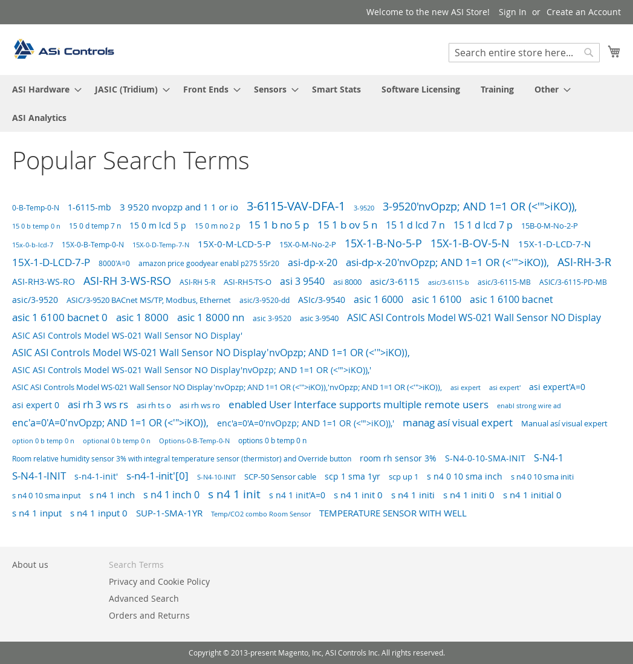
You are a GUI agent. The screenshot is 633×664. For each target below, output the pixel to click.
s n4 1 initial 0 (532, 495)
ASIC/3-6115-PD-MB (573, 282)
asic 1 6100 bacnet (511, 299)
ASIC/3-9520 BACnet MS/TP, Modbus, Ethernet (149, 300)
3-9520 (364, 207)
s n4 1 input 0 (99, 513)
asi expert (465, 387)
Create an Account (584, 12)
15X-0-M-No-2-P (307, 244)
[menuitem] (43, 89)
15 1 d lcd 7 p (483, 225)
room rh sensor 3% (398, 458)
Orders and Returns (149, 615)
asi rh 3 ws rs (98, 404)
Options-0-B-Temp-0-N (194, 440)
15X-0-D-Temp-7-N (160, 244)
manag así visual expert (458, 422)
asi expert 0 (35, 405)
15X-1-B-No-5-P (383, 243)
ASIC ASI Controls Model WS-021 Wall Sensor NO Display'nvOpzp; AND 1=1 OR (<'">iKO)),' (191, 370)
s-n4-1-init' (96, 476)
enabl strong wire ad (529, 406)
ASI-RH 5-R (197, 282)
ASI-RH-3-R (584, 262)
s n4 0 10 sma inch (464, 476)
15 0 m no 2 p (217, 225)
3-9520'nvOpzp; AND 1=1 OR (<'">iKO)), (480, 206)
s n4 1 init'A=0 (297, 495)
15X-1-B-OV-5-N (470, 243)
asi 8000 (347, 281)
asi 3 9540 (302, 281)
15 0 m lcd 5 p (157, 225)
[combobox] (524, 52)
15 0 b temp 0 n (36, 225)
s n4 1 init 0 (358, 495)
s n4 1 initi (413, 495)
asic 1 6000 (378, 299)
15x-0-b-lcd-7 (32, 245)
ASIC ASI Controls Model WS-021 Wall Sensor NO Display (474, 317)
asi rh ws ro (200, 405)
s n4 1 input (37, 513)
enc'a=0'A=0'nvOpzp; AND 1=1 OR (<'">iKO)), (110, 423)
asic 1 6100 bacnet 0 (60, 317)
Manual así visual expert (564, 423)
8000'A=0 (114, 263)
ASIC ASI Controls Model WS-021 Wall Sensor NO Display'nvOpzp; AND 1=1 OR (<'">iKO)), (211, 352)
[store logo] (63, 49)
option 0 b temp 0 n (43, 440)
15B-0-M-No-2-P (549, 225)
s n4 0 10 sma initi (542, 476)
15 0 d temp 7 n (95, 225)
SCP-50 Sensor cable (280, 476)
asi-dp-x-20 (312, 262)
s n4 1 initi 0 (469, 495)
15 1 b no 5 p (278, 225)
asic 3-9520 (272, 318)
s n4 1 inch (112, 495)
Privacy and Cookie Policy (159, 581)
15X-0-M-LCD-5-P (234, 244)
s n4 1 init (234, 494)
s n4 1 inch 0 (171, 494)
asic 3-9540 (319, 318)
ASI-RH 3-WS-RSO (127, 280)
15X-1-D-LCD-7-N (554, 244)
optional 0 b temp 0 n (117, 440)
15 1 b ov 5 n (347, 225)
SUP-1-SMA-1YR (169, 513)
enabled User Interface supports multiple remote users (359, 404)
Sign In (513, 12)
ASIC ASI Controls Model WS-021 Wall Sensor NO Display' (127, 335)
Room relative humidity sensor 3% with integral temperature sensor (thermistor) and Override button (181, 458)
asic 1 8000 (142, 317)
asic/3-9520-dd (264, 300)
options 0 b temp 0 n (272, 440)
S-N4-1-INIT (39, 476)
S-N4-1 (548, 457)
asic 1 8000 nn (210, 317)
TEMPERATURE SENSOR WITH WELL (393, 513)
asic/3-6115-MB (504, 282)
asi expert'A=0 (557, 387)
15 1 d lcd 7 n (415, 225)
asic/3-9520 (35, 299)
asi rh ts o (154, 405)
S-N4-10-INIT (216, 476)
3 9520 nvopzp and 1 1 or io (179, 207)
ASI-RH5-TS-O (247, 281)
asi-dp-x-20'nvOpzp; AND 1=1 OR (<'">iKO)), (447, 262)
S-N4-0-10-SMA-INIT (485, 458)
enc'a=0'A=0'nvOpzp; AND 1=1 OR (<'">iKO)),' (305, 423)
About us (30, 564)
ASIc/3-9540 (321, 299)
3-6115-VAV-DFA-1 (296, 206)
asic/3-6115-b (448, 282)
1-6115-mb (89, 207)
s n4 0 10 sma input (46, 495)
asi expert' (505, 387)
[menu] (316, 103)
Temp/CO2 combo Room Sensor (261, 514)
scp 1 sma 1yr (352, 476)
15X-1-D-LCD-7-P (51, 262)
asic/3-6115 (395, 281)
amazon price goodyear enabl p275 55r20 (208, 263)
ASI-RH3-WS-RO (43, 281)
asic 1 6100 (436, 299)
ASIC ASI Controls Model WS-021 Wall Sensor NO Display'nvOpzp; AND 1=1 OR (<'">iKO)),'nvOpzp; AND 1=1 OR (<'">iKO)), (227, 387)
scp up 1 (403, 476)
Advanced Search (144, 598)
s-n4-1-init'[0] (157, 476)
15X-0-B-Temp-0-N (93, 244)
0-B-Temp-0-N (35, 208)
